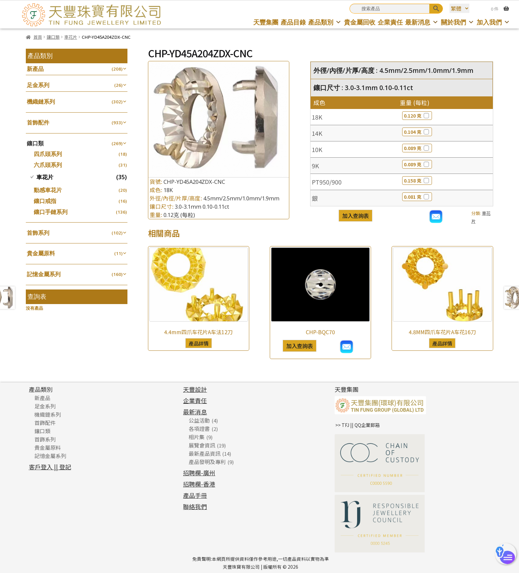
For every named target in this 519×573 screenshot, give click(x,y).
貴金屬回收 (359, 22)
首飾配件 (38, 122)
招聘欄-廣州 (199, 472)
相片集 (197, 437)
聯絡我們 (195, 506)
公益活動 (199, 420)
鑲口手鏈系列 (51, 212)
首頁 (37, 37)
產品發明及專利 (207, 462)
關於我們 (457, 22)
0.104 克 (417, 132)
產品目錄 (293, 22)
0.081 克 (417, 196)
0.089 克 (417, 148)
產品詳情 (199, 343)
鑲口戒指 (45, 201)
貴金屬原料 (41, 253)
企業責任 (390, 22)
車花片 (70, 37)
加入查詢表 (355, 216)
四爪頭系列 (48, 154)
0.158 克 (417, 180)
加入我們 (493, 22)
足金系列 (38, 85)
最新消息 (422, 22)
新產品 (35, 69)
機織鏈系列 (41, 101)
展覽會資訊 (202, 445)
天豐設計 (195, 389)
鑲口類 (53, 37)
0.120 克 (417, 115)
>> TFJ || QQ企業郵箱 (357, 425)
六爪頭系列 (48, 165)
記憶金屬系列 (44, 274)
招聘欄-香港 (199, 484)
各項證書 (199, 429)
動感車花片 (48, 190)
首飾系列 (38, 232)
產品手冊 (195, 495)
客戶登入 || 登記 (50, 466)
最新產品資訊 (204, 453)
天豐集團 (265, 22)
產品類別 (325, 22)
